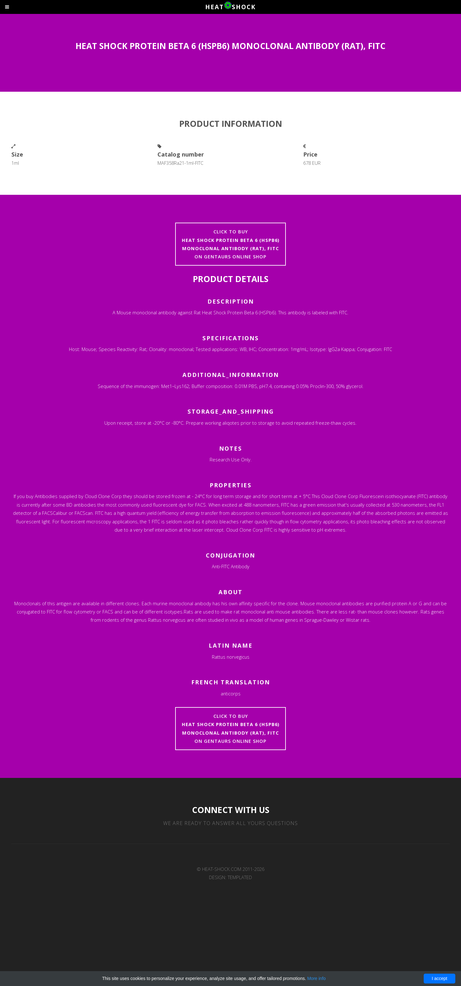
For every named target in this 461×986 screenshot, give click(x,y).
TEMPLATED (240, 877)
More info (316, 978)
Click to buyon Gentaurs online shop (231, 244)
